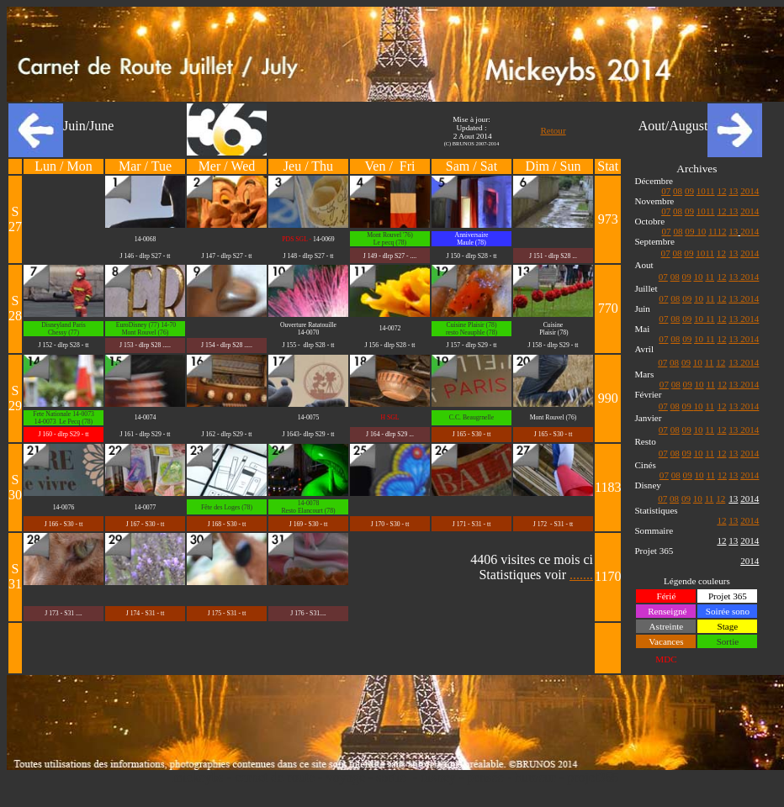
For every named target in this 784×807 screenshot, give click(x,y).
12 (721, 191)
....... (581, 574)
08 (677, 191)
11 (710, 191)
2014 (749, 191)
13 (733, 191)
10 (701, 191)
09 (689, 191)
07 (665, 191)
